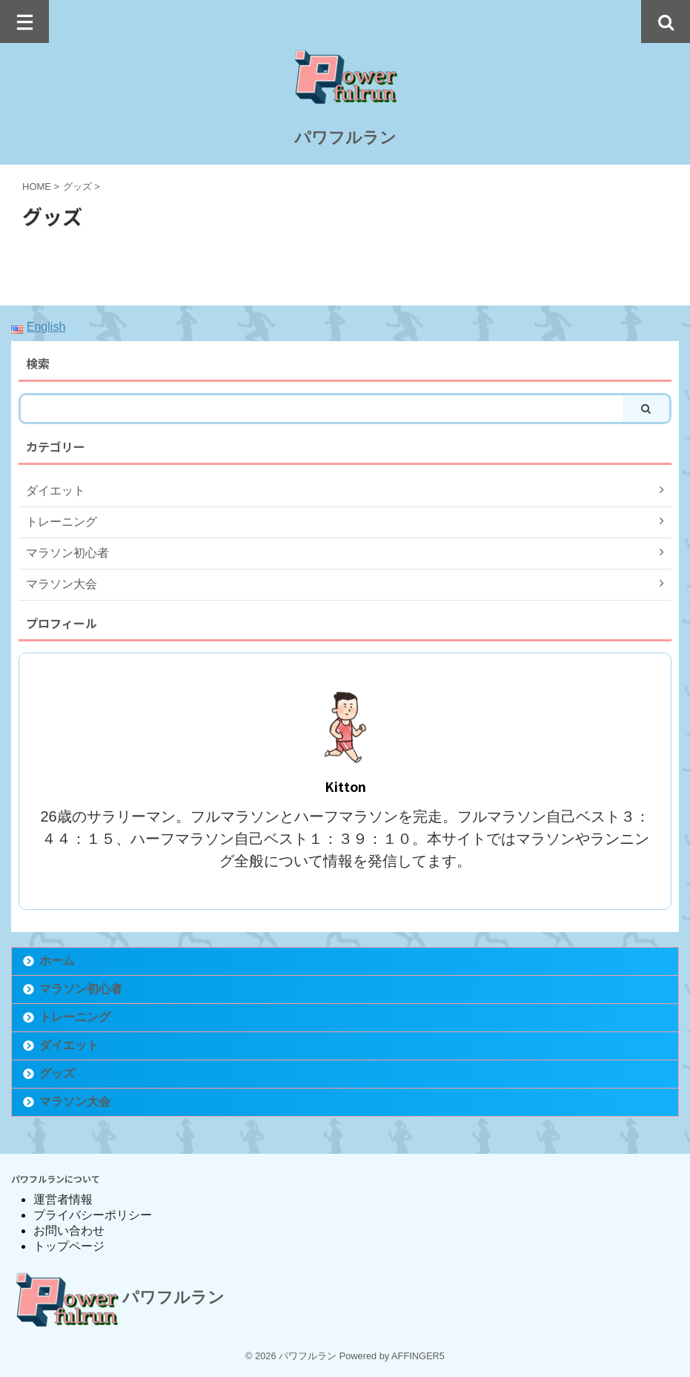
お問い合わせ (69, 1230)
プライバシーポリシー (92, 1215)
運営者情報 (63, 1199)
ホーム (57, 960)
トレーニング (74, 1017)
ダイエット (69, 1045)
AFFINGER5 (418, 1355)
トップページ (69, 1246)
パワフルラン (345, 137)
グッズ (57, 1073)
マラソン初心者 (80, 989)
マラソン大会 (74, 1101)
